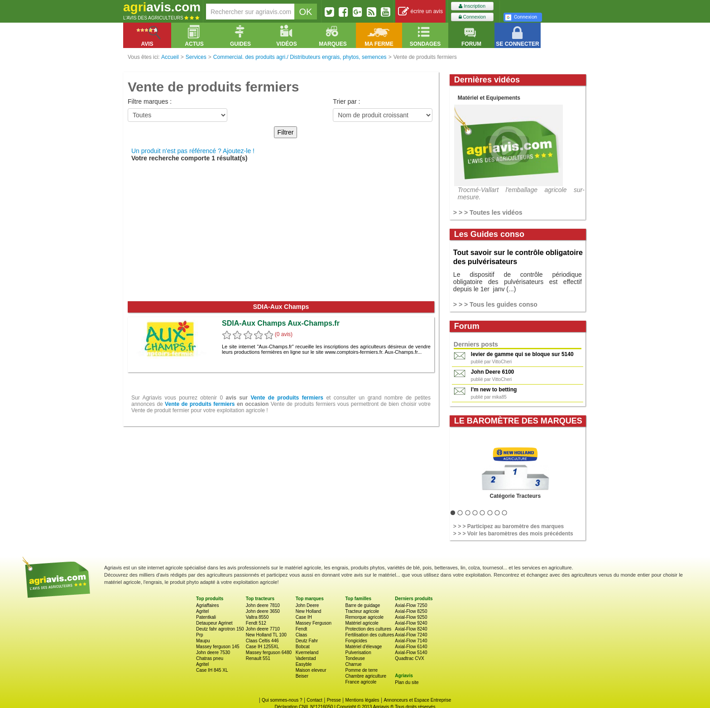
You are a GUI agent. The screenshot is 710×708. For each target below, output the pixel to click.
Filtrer (286, 132)
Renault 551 (258, 658)
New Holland (308, 611)
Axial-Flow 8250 (411, 611)
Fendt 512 (256, 623)
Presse (334, 700)
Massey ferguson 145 (218, 646)
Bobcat (303, 646)
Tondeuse (355, 658)
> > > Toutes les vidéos (488, 212)
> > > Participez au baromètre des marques (508, 526)
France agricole (360, 681)
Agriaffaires (207, 605)
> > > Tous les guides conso (495, 304)
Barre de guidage (362, 605)
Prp (199, 634)
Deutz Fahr (307, 640)
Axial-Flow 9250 (411, 617)
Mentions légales (362, 700)
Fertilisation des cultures (369, 634)
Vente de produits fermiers (286, 398)
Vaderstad (306, 658)
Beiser (302, 676)
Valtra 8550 (257, 617)
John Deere (307, 605)
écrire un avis (420, 11)
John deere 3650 (263, 611)
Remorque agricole (364, 617)
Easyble (304, 664)
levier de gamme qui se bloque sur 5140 (522, 354)
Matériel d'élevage (363, 646)
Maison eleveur (311, 670)
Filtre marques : (150, 101)
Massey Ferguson (313, 623)
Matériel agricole (361, 623)
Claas (301, 634)
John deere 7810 (263, 605)
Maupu (203, 640)
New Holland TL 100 (266, 634)
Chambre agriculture (365, 676)
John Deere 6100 (492, 372)
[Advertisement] (281, 233)
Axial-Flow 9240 (411, 623)
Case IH (304, 617)
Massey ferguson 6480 (269, 652)
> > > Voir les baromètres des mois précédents (513, 533)
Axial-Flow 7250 (411, 605)
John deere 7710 (263, 628)
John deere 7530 (213, 652)
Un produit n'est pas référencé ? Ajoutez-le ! (192, 150)
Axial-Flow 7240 (411, 634)
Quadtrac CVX (409, 658)
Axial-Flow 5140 (411, 652)
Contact (314, 700)
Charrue (353, 664)
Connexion (472, 17)
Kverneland (307, 652)
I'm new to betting (494, 389)
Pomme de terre (361, 670)
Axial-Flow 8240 (411, 628)
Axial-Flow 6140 (411, 646)
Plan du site (406, 682)
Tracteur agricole (362, 611)
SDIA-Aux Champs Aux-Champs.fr (281, 323)
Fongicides (356, 640)
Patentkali (206, 617)
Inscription (472, 6)
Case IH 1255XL (262, 646)
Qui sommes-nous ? (282, 700)
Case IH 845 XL (212, 670)
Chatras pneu (209, 658)
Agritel (202, 611)
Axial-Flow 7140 (411, 640)
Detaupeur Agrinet (214, 623)
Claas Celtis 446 (262, 640)
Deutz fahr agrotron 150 (220, 628)
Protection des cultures (368, 628)
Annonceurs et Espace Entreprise (417, 700)
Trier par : (346, 101)
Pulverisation (358, 652)
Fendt (301, 628)
